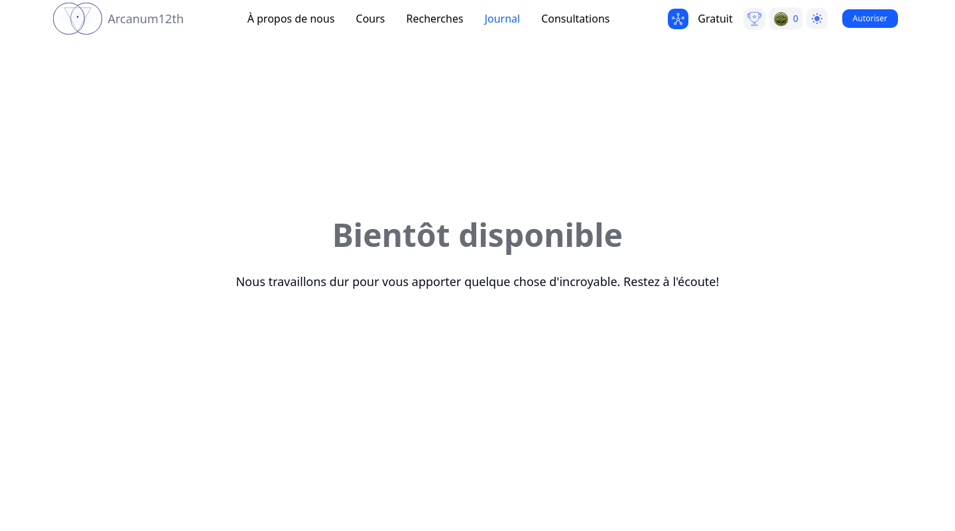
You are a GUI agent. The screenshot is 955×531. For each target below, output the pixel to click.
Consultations (575, 18)
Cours (370, 18)
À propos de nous (291, 18)
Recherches (435, 18)
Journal (503, 18)
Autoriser (870, 18)
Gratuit (715, 18)
